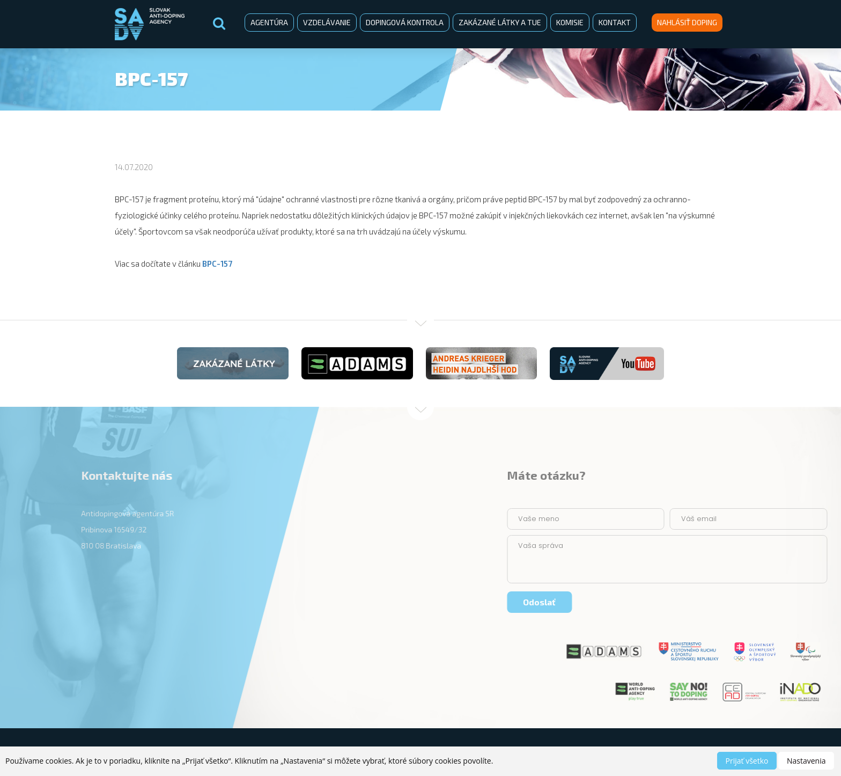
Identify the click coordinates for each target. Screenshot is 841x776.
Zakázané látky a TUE (500, 22)
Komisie (570, 22)
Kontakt (615, 22)
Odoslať (683, 602)
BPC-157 (217, 263)
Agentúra (269, 22)
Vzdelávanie (327, 22)
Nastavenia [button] (806, 761)
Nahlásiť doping (687, 22)
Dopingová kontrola (405, 22)
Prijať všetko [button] (747, 761)
